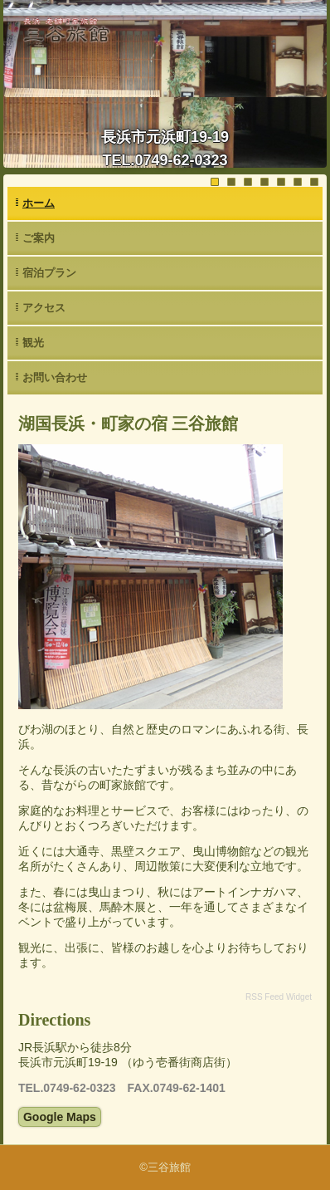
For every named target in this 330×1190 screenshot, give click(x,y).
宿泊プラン (49, 273)
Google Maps (59, 1117)
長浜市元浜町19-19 (165, 137)
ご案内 (38, 238)
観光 (33, 342)
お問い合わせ (54, 377)
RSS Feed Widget (278, 996)
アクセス (44, 307)
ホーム (38, 203)
